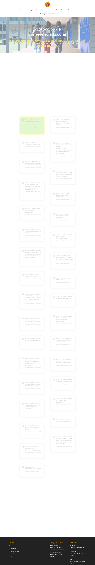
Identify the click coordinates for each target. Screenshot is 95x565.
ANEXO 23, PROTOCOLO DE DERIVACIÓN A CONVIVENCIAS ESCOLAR (58, 342)
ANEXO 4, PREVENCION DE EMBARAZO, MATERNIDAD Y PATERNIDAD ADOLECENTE (38, 207)
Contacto (52, 14)
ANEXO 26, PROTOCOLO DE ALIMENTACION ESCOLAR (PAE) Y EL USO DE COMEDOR (37, 373)
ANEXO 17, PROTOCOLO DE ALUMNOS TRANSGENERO (58, 299)
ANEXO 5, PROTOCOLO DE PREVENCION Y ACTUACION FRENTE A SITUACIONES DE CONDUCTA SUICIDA (59, 215)
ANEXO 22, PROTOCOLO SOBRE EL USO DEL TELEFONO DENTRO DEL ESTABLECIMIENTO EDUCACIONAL (37, 342)
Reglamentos (34, 10)
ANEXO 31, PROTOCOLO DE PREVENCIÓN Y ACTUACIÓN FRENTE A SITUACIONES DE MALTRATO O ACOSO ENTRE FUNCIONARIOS (59, 396)
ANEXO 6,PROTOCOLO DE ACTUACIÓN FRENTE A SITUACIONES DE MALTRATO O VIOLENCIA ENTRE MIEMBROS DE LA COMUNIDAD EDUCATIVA (38, 224)
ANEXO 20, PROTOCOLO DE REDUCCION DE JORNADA (37, 328)
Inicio (14, 10)
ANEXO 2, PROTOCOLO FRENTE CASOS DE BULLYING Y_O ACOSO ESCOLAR (58, 180)
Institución (22, 10)
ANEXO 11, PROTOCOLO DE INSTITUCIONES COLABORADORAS (58, 257)
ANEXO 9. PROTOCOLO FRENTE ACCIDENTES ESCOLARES (58, 243)
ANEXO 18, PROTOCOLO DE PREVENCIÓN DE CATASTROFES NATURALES (37, 314)
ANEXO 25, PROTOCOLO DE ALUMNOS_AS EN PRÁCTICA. (59, 355)
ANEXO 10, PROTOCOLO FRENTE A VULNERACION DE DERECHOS (38, 254)
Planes (43, 10)
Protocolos (59, 10)
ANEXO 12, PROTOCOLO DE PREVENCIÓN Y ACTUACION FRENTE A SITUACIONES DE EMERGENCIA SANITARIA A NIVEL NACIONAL (38, 269)
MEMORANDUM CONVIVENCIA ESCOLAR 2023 (38, 415)
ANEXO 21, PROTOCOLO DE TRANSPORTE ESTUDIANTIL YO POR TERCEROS (59, 328)
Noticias (77, 10)
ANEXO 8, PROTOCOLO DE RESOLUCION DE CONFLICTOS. (37, 240)
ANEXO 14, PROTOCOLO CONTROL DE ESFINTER (37, 284)
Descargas (43, 14)
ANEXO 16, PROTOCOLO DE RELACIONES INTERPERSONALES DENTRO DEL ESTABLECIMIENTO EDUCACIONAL (38, 299)
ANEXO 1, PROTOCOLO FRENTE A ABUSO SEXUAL (37, 194)
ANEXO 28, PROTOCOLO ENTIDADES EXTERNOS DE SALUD (37, 387)
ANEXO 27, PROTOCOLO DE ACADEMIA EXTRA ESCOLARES (58, 368)
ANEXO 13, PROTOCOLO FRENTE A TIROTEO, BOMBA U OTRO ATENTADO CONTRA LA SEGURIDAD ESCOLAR (59, 273)
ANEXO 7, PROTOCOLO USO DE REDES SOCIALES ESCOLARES (59, 229)
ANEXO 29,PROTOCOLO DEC (59, 381)
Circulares (50, 10)
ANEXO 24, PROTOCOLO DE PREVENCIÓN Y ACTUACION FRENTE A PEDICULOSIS (38, 357)
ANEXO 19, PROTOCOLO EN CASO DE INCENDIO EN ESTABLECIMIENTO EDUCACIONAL (59, 313)
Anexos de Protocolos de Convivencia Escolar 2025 (37, 179)
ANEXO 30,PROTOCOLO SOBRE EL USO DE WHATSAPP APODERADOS (37, 401)
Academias (69, 10)
